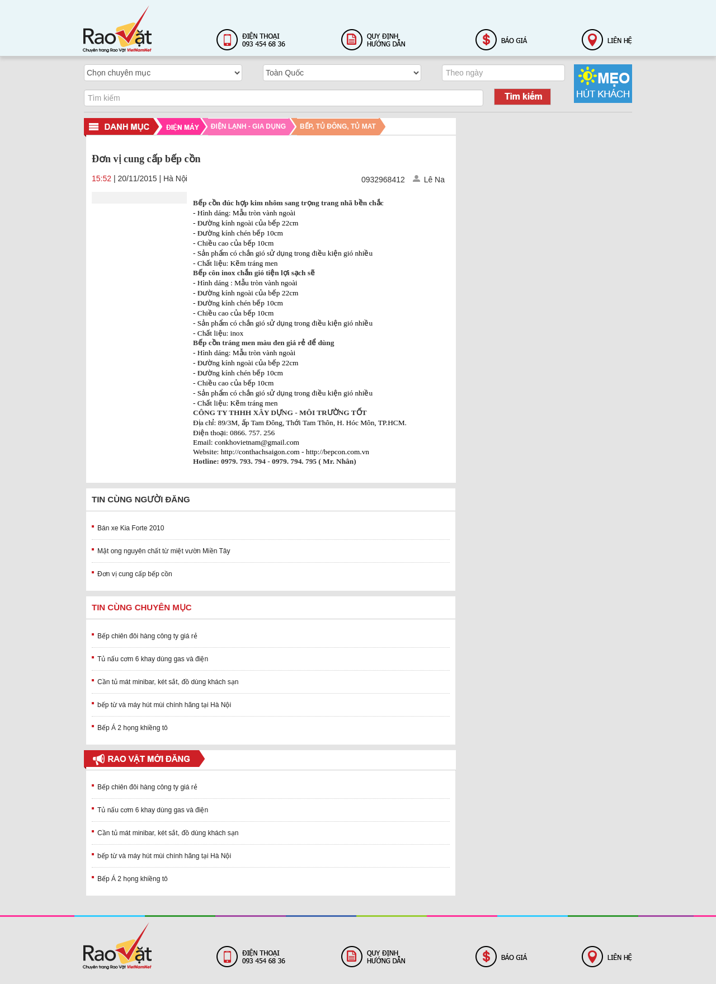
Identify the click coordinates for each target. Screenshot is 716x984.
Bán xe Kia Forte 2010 (130, 528)
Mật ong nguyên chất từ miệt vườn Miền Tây (163, 551)
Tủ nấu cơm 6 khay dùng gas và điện (152, 659)
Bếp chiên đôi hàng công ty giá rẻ (147, 636)
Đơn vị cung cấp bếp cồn (134, 574)
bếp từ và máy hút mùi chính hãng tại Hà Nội (164, 705)
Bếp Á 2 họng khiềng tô (132, 728)
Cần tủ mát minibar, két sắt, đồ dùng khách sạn (167, 682)
